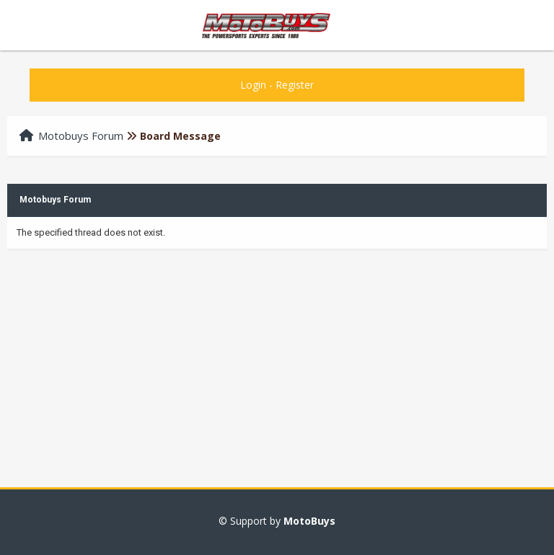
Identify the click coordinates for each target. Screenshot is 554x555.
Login (253, 85)
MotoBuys (309, 521)
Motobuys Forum (80, 135)
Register (295, 85)
